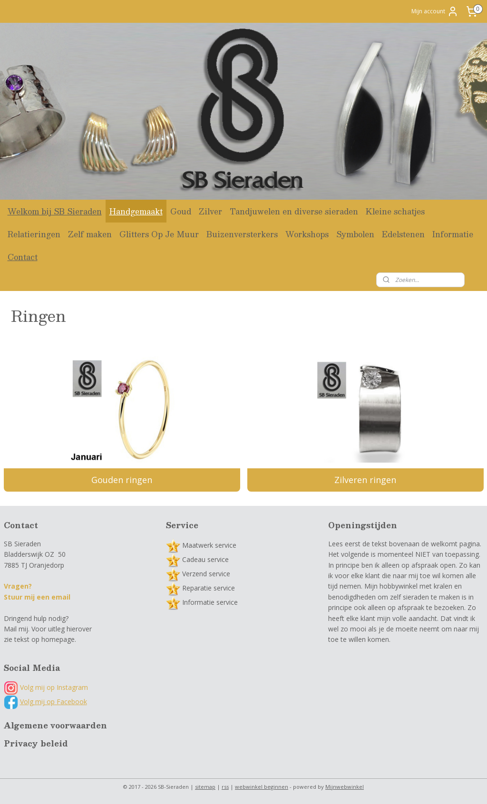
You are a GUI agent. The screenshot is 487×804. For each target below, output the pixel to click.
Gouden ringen (121, 480)
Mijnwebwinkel (344, 786)
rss (225, 786)
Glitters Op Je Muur (159, 234)
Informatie (452, 234)
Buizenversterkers (242, 234)
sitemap (205, 786)
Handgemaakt (136, 211)
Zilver (210, 211)
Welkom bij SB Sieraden (55, 211)
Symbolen (355, 234)
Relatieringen (34, 234)
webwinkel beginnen (261, 786)
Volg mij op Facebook (53, 701)
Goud (180, 211)
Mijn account (434, 11)
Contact (23, 257)
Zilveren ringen (365, 480)
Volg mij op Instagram (46, 687)
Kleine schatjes (395, 211)
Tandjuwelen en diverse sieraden (294, 211)
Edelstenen (403, 234)
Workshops (307, 234)
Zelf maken (90, 234)
